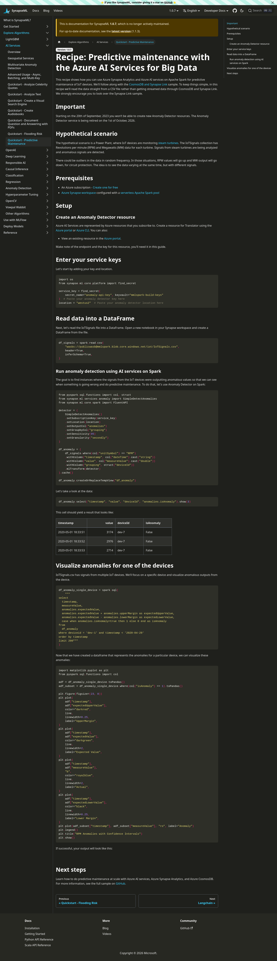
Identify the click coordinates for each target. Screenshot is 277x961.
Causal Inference (17, 169)
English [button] (190, 11)
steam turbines (168, 143)
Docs (36, 11)
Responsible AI (16, 163)
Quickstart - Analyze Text (24, 94)
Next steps (232, 73)
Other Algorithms (17, 213)
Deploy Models (13, 226)
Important (232, 23)
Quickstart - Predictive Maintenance (23, 142)
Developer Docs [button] (214, 11)
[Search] (260, 10)
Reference (10, 233)
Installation (32, 928)
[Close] (272, 2)
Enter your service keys (239, 49)
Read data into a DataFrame (242, 54)
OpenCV (11, 201)
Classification (14, 175)
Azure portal (64, 230)
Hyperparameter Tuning (22, 194)
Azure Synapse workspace (78, 193)
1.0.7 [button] (172, 11)
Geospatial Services (21, 58)
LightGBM (12, 39)
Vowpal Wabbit (16, 207)
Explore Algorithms (16, 33)
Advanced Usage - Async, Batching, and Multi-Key (24, 76)
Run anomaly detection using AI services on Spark (246, 61)
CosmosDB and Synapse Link (148, 84)
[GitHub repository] (235, 10)
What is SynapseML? (17, 20)
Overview (14, 52)
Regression (13, 182)
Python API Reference (39, 939)
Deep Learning (15, 156)
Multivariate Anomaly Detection (22, 66)
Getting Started (35, 934)
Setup (230, 38)
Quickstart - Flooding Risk (25, 134)
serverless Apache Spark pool (139, 193)
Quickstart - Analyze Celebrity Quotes (28, 86)
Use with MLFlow (15, 220)
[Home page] (59, 42)
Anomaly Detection (18, 188)
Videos (58, 11)
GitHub (168, 2)
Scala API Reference (38, 945)
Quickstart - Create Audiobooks (20, 112)
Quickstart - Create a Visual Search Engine (26, 102)
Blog (46, 11)
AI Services (13, 45)
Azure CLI (82, 230)
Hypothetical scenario (238, 28)
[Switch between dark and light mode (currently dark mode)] (242, 10)
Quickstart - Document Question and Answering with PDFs (28, 123)
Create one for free (105, 187)
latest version (121, 31)
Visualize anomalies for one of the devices (249, 68)
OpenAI (11, 150)
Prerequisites (234, 33)
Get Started (11, 26)
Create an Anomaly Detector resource (249, 43)
